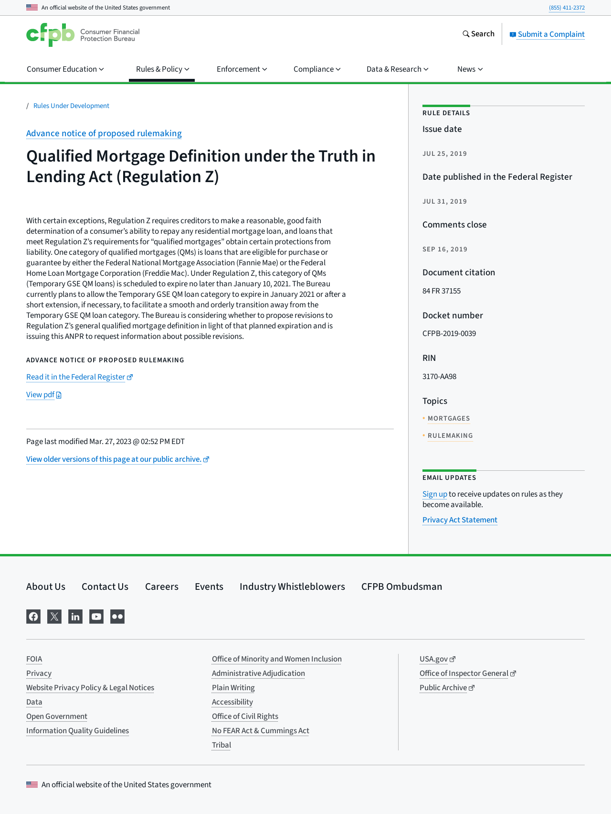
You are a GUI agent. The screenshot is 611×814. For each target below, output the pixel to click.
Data (34, 702)
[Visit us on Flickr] (117, 615)
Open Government (56, 716)
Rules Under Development (71, 105)
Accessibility (232, 702)
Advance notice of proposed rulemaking (104, 133)
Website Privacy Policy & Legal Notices (90, 688)
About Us (45, 586)
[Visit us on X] (54, 615)
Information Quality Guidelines (77, 731)
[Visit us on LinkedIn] (75, 615)
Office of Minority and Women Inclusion (277, 659)
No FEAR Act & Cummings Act (260, 731)
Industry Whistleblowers (292, 586)
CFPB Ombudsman (401, 586)
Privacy (39, 673)
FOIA (34, 659)
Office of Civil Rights (245, 716)
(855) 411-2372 (567, 7)
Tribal (221, 745)
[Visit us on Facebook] (33, 615)
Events (209, 586)
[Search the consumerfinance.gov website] (478, 35)
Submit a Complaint (547, 34)
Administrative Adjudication (258, 673)
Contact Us (105, 586)
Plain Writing (233, 688)
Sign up (434, 494)
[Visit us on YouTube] (96, 615)
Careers (162, 586)
